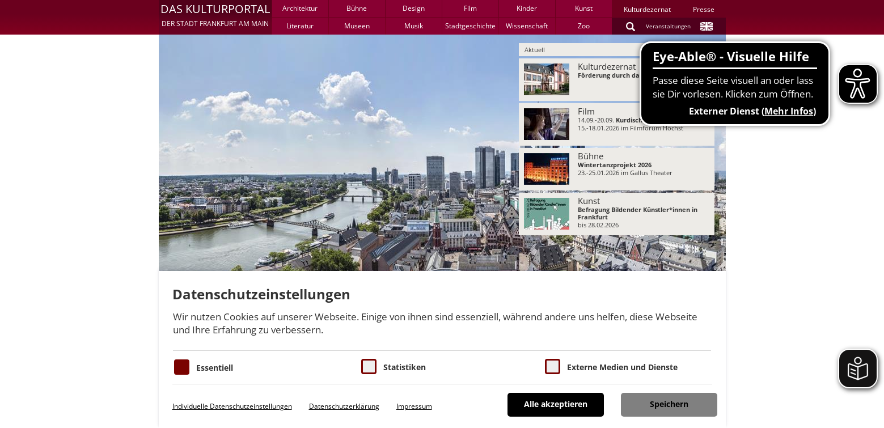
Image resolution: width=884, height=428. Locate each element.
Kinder (527, 8)
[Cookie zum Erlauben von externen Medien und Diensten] (552, 366)
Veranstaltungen (668, 26)
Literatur (300, 26)
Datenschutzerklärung (344, 406)
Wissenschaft (527, 26)
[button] (215, 17)
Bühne (356, 8)
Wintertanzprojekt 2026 (615, 164)
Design (414, 8)
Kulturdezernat (647, 9)
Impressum (414, 406)
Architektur (300, 8)
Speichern (669, 404)
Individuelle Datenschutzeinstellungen (232, 406)
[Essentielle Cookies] (181, 367)
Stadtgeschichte (470, 26)
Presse (703, 9)
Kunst (584, 8)
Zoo (584, 26)
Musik (413, 26)
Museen (357, 26)
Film (470, 8)
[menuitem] (616, 79)
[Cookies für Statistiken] (369, 366)
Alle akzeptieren (555, 404)
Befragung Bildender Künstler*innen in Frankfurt (637, 213)
